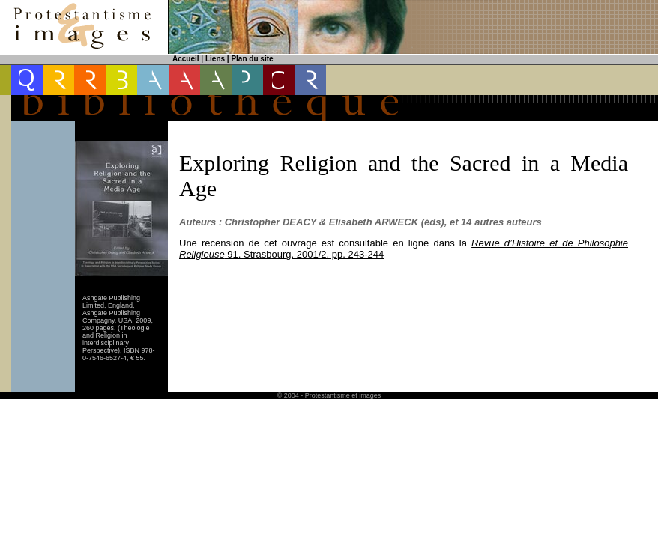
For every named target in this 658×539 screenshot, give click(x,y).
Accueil (185, 59)
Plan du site (252, 59)
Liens (215, 59)
